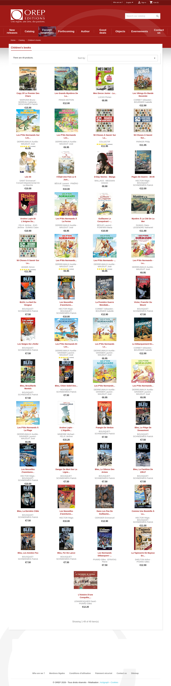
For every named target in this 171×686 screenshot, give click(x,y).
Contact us (159, 31)
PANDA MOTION (66, 100)
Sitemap (135, 673)
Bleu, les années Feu (28, 553)
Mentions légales (57, 673)
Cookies (114, 682)
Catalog (29, 31)
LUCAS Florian (104, 97)
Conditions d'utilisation (80, 673)
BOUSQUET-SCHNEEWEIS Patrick (143, 184)
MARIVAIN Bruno (28, 100)
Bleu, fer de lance (66, 553)
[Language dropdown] (130, 2)
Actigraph (104, 682)
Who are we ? (118, 2)
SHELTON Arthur (143, 559)
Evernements (139, 31)
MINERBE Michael (65, 434)
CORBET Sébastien (143, 100)
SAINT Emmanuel (28, 181)
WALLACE (100, 181)
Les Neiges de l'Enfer (27, 344)
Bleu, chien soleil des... (66, 386)
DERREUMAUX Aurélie (27, 142)
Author (85, 31)
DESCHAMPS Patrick (28, 104)
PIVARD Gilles (99, 559)
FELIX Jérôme (25, 225)
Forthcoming (66, 31)
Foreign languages (47, 31)
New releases (12, 31)
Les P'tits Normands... (66, 260)
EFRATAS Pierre (109, 560)
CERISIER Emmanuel (105, 518)
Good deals (102, 31)
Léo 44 (28, 177)
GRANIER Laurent (66, 353)
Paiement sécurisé (103, 673)
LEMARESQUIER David (85, 601)
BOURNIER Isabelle (143, 102)
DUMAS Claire (32, 227)
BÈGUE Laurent (62, 183)
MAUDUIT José (28, 144)
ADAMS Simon (28, 267)
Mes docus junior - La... (104, 93)
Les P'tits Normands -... (105, 260)
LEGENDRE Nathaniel (143, 227)
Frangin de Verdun (105, 427)
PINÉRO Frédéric (70, 184)
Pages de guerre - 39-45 (143, 177)
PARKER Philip (143, 142)
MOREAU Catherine (27, 102)
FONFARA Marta (104, 227)
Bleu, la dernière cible (28, 511)
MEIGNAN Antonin (108, 182)
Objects (120, 31)
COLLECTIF (104, 142)
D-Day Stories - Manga (104, 177)
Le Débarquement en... (143, 344)
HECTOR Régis (142, 181)
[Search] (142, 16)
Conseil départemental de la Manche (28, 184)
